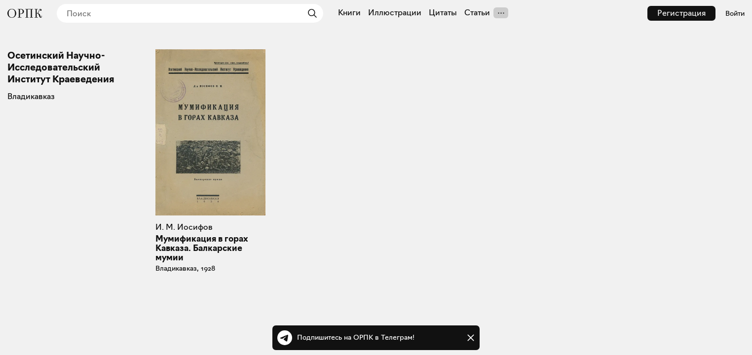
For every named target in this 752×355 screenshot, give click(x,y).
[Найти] (310, 13)
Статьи (477, 13)
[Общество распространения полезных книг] (24, 13)
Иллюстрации (394, 13)
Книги (349, 13)
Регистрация (681, 13)
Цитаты (443, 13)
